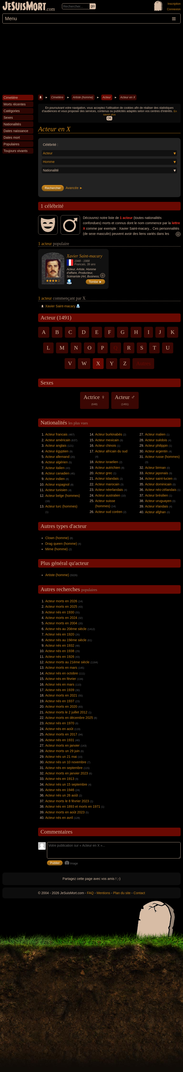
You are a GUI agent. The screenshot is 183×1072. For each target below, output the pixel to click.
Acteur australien (107, 495)
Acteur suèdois (156, 440)
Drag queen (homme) (61, 543)
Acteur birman (155, 468)
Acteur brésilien (156, 495)
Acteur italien (55, 468)
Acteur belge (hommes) (62, 496)
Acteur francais (56, 434)
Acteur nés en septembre (63, 768)
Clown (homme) (57, 538)
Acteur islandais (107, 478)
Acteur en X (127, 97)
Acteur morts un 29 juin (62, 751)
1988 (86, 261)
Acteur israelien (106, 462)
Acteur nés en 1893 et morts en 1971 (72, 806)
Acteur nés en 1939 (59, 690)
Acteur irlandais (156, 506)
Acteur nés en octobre (61, 673)
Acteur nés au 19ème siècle (65, 640)
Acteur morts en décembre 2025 (69, 718)
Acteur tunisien (56, 490)
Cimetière (57, 97)
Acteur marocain (107, 484)
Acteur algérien (56, 462)
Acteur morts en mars (61, 667)
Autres (143, 363)
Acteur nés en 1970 (59, 723)
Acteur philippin (156, 445)
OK (109, 118)
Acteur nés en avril (59, 818)
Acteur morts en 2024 (61, 618)
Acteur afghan (155, 512)
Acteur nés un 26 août (61, 795)
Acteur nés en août (59, 729)
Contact (139, 893)
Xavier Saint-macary (84, 256)
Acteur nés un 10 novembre (65, 762)
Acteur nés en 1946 (59, 790)
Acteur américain (57, 440)
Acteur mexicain (107, 440)
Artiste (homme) (83, 97)
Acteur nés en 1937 (59, 701)
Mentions (103, 893)
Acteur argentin (156, 451)
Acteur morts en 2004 (61, 623)
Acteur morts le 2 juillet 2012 (66, 712)
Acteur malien (155, 434)
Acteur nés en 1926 (59, 657)
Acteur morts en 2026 (61, 601)
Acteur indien (55, 479)
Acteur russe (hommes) (162, 457)
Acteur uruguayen (158, 501)
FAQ (90, 893)
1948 (77, 261)
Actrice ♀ (94, 400)
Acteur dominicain (158, 484)
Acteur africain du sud (111, 451)
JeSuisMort (24, 6)
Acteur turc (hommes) (61, 506)
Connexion (174, 9)
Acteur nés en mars (59, 684)
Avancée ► (74, 188)
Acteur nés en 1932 (59, 645)
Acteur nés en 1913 (59, 779)
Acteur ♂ (125, 400)
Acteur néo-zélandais (161, 490)
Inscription (174, 3)
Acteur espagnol (57, 484)
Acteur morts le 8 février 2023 (67, 801)
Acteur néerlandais (109, 490)
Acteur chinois (105, 445)
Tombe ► (95, 282)
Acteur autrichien (107, 468)
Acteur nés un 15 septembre (66, 784)
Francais (79, 264)
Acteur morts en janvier (62, 745)
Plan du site (122, 893)
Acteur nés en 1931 (59, 740)
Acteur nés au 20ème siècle (65, 629)
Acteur (106, 97)
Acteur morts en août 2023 (65, 812)
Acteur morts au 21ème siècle (67, 662)
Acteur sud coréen (108, 512)
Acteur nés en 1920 (59, 634)
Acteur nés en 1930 (59, 612)
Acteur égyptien (56, 451)
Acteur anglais (55, 445)
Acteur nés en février (60, 679)
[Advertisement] (91, 59)
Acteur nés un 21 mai (61, 757)
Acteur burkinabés (108, 434)
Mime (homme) (56, 549)
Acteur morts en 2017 (61, 734)
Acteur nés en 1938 (59, 651)
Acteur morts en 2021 (61, 695)
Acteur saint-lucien (159, 478)
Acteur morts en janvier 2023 (66, 773)
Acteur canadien (57, 473)
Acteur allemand (57, 457)
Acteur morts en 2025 (61, 606)
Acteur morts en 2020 (61, 706)
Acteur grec (103, 473)
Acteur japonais (156, 473)
